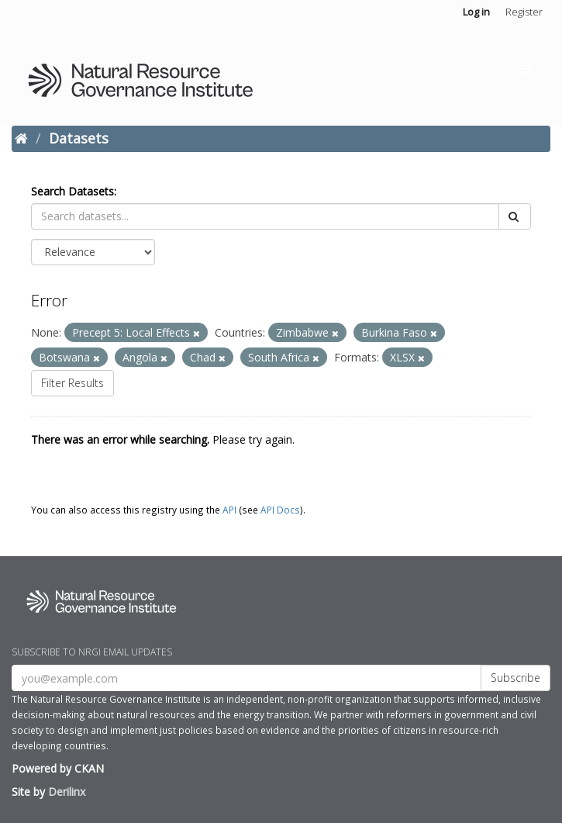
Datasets (79, 138)
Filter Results (72, 382)
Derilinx (66, 791)
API (229, 509)
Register (524, 12)
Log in (476, 12)
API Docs (280, 509)
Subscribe (515, 677)
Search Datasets (72, 191)
